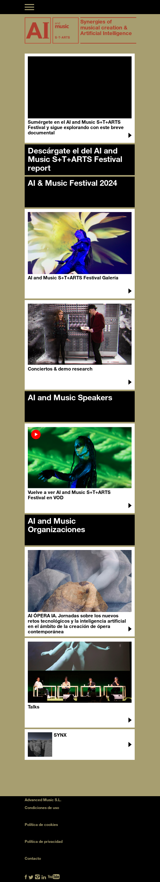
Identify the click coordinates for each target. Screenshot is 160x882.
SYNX (60, 735)
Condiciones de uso (42, 807)
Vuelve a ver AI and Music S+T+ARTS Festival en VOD (69, 494)
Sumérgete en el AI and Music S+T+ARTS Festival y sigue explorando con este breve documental (76, 127)
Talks (33, 706)
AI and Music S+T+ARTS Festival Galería (73, 277)
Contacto (33, 858)
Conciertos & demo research (60, 368)
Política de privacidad (43, 841)
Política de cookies (41, 824)
